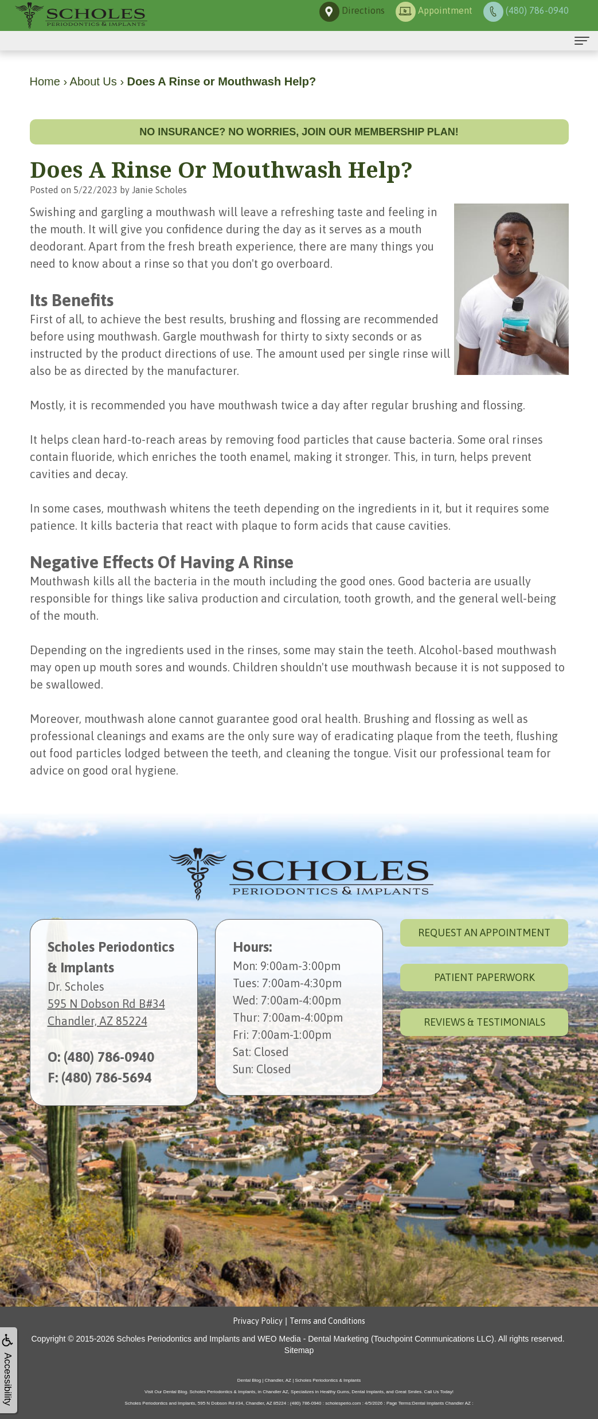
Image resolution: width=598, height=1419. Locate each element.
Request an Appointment (484, 933)
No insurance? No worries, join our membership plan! (299, 132)
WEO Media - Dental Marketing (313, 1338)
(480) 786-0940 (109, 1057)
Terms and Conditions (327, 1321)
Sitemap (299, 1350)
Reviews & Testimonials (484, 1022)
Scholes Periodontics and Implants (178, 1338)
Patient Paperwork (484, 977)
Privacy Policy (258, 1321)
